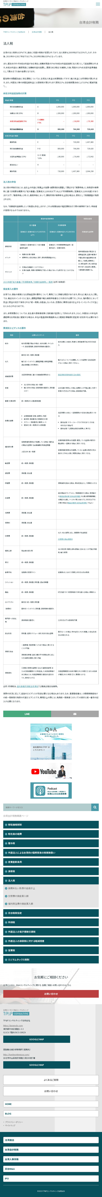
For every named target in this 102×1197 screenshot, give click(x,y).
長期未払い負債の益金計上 (21, 888)
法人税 (11, 880)
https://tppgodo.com (13, 1025)
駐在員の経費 (15, 833)
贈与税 (11, 843)
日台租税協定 (15, 913)
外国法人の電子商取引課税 (21, 931)
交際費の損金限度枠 (65, 539)
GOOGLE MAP (36, 1039)
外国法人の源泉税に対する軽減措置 (26, 941)
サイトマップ (10, 1125)
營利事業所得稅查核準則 (27, 686)
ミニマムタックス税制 (18, 959)
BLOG (8, 1113)
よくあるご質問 (51, 1079)
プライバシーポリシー (14, 1122)
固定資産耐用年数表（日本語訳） (69, 374)
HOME (8, 1104)
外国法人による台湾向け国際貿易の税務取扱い (31, 852)
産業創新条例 (15, 862)
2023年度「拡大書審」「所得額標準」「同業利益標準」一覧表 (28, 282)
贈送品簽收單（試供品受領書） (70, 496)
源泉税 (11, 871)
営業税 (11, 950)
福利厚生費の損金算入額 (20, 903)
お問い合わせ (51, 993)
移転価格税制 (15, 824)
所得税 (11, 922)
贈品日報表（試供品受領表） (77, 503)
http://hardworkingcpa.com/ (16, 1054)
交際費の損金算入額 (18, 896)
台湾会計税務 (37, 32)
